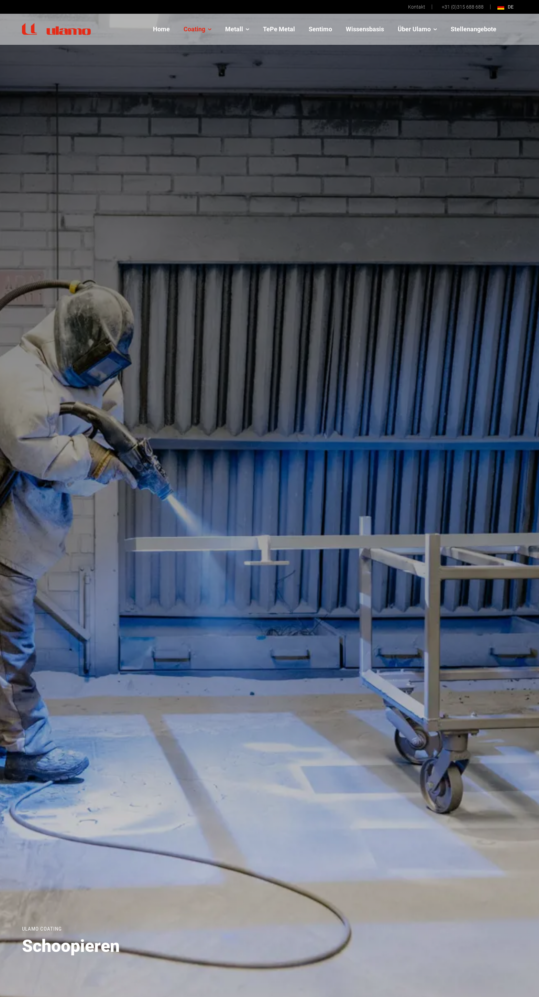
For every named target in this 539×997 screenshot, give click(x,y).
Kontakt (416, 7)
